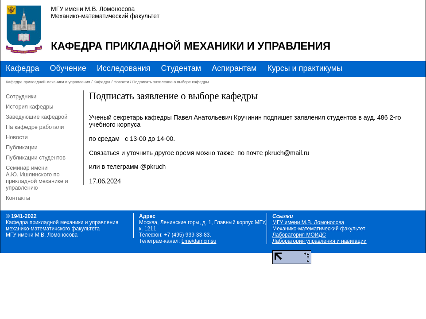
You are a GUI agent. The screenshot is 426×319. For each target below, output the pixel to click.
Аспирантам (234, 68)
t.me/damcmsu (199, 241)
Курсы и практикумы (304, 68)
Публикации (22, 147)
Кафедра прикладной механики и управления (190, 46)
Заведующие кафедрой (36, 116)
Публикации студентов (36, 157)
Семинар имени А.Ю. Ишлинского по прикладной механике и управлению (37, 177)
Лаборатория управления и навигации (319, 241)
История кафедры (29, 106)
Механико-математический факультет (318, 229)
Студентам (181, 68)
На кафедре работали (35, 127)
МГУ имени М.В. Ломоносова (308, 222)
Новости (121, 82)
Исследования (124, 68)
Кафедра (22, 68)
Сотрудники (21, 96)
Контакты (18, 198)
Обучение (68, 68)
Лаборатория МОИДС (299, 235)
